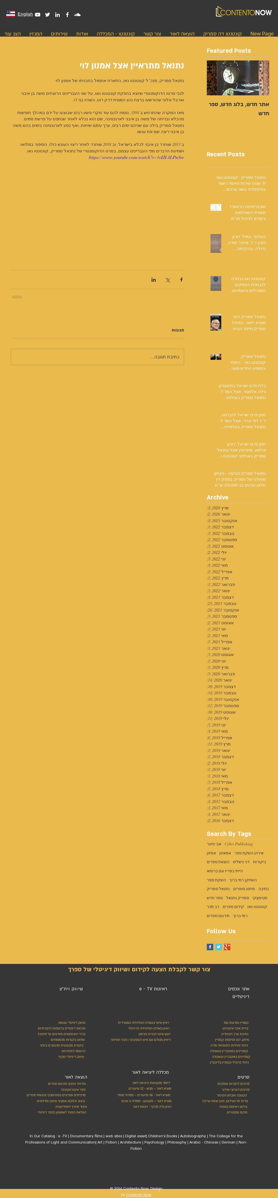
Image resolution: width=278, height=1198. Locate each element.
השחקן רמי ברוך (243, 880)
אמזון (211, 853)
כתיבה (263, 888)
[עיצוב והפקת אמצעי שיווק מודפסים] (60, 1101)
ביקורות (259, 861)
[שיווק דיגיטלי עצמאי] (71, 1023)
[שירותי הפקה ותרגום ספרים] (66, 1084)
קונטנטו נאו (257, 906)
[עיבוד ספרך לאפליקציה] (70, 1107)
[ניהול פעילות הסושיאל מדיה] (223, 1045)
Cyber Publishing (239, 844)
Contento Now (138, 1194)
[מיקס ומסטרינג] (226, 1112)
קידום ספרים (233, 906)
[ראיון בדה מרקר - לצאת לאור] (145, 1107)
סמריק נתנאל (237, 898)
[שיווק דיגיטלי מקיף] (70, 1057)
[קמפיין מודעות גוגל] (234, 1023)
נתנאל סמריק (218, 888)
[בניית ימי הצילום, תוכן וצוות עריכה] (223, 1101)
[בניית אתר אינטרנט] (222, 1028)
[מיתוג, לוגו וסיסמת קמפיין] (224, 1040)
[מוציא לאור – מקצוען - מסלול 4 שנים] (145, 1101)
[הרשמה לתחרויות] (72, 1051)
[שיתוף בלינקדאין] (153, 279)
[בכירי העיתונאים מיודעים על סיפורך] (60, 1034)
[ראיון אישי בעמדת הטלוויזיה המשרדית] (141, 1023)
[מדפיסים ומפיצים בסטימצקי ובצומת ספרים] (50, 1095)
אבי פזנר (214, 844)
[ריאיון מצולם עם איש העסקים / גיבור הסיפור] (139, 1040)
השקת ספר (216, 880)
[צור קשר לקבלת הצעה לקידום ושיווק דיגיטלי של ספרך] (139, 969)
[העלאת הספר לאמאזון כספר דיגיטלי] (60, 1112)
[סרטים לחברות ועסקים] (233, 1084)
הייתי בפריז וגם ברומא (225, 871)
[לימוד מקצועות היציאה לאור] (147, 1083)
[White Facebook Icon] (67, 14)
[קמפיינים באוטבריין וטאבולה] (228, 1051)
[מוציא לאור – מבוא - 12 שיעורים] (148, 1089)
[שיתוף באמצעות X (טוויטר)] (167, 279)
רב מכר (213, 906)
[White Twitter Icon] (47, 14)
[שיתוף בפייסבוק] (181, 279)
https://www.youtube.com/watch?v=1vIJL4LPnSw (136, 157)
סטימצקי (259, 898)
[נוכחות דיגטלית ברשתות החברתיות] (60, 1028)
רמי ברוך (240, 915)
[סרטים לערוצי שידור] (233, 1090)
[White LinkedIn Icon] (57, 14)
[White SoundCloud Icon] (77, 14)
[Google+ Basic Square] (227, 947)
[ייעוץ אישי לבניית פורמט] (153, 1034)
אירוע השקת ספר (249, 853)
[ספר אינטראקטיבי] (73, 1090)
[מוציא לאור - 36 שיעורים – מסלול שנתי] (142, 1095)
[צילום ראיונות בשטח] (226, 1107)
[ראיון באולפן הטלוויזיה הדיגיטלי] (147, 1028)
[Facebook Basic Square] (210, 947)
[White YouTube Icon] (37, 14)
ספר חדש (215, 898)
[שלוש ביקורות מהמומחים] (61, 1040)
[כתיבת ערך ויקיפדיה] (229, 1034)
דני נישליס (241, 861)
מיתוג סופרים (244, 888)
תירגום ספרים (218, 915)
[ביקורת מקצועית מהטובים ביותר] (60, 1045)
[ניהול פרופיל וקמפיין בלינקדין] (228, 1062)
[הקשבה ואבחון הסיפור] (226, 1095)
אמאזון (225, 853)
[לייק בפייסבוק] (159, 1171)
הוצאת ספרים (218, 861)
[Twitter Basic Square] (218, 947)
